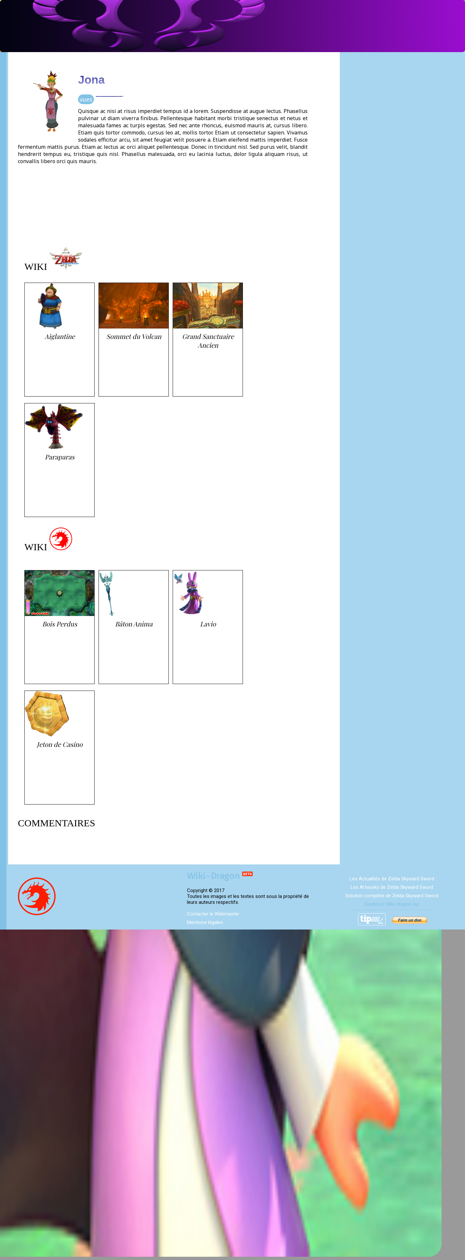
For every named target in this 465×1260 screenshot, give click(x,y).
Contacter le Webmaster (213, 914)
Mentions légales (205, 922)
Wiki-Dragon (220, 876)
